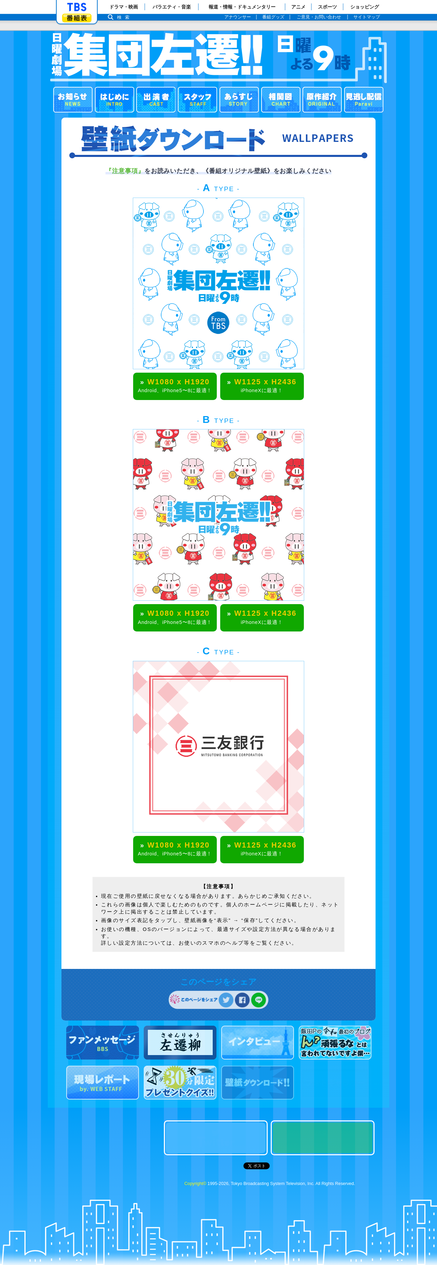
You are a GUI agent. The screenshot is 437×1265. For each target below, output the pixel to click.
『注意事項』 (124, 171)
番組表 (76, 18)
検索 (125, 17)
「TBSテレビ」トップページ (76, 7)
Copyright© (195, 1183)
